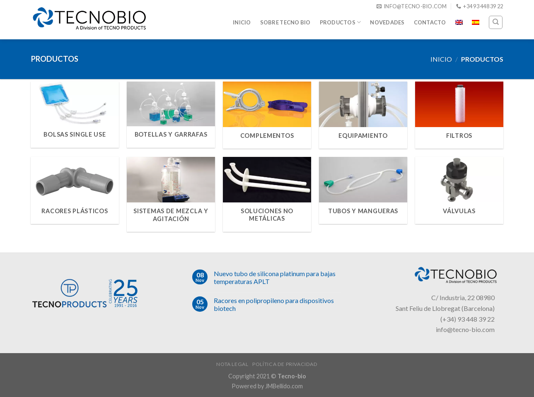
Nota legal (232, 364)
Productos (340, 22)
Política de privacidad (284, 364)
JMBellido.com (284, 386)
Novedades (387, 22)
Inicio (242, 22)
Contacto (430, 22)
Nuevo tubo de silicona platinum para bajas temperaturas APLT (275, 277)
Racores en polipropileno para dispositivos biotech (274, 304)
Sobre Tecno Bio (285, 22)
